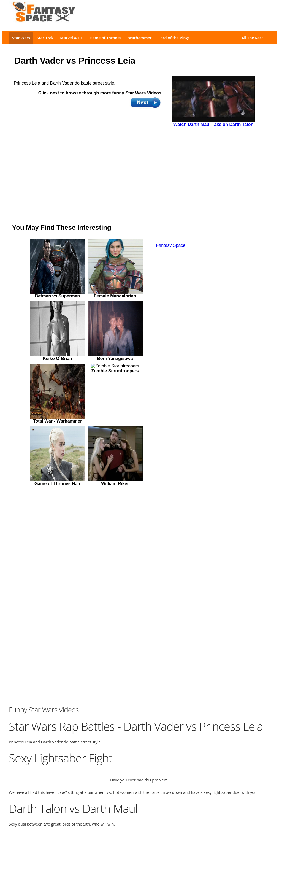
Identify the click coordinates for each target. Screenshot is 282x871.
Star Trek (45, 37)
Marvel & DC (71, 37)
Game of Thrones (106, 37)
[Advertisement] (139, 846)
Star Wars (21, 37)
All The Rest (253, 37)
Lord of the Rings (174, 37)
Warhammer (139, 37)
